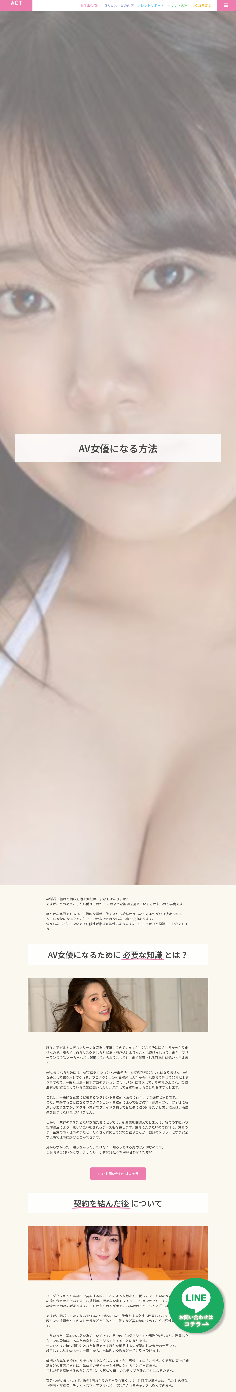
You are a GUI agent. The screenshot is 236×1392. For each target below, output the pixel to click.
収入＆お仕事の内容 (119, 9)
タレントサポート (150, 9)
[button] (118, 1181)
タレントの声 (178, 9)
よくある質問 (201, 9)
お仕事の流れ (90, 9)
